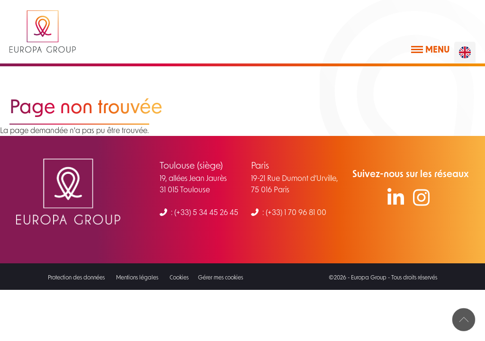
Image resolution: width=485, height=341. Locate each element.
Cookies (179, 277)
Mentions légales (137, 277)
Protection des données (76, 277)
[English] (465, 52)
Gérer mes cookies (220, 277)
